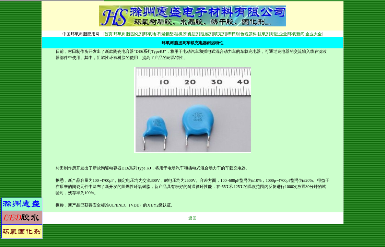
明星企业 (279, 34)
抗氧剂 (264, 34)
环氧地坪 (152, 34)
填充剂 (220, 34)
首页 (108, 34)
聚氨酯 (167, 34)
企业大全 (313, 34)
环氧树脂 (122, 34)
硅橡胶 (180, 34)
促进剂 (194, 34)
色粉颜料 (248, 34)
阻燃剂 (207, 34)
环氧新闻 (296, 34)
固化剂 (137, 34)
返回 (192, 218)
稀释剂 (233, 34)
